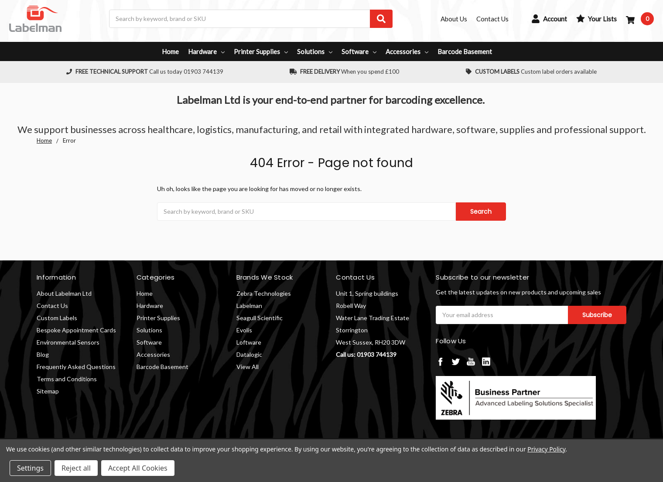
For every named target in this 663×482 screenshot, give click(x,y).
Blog (43, 354)
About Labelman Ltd (64, 293)
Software (359, 51)
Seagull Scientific (259, 317)
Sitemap (48, 391)
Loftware (248, 342)
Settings (30, 468)
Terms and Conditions (67, 379)
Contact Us (52, 305)
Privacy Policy (546, 449)
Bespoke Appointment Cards (76, 330)
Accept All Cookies (137, 468)
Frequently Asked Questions (76, 366)
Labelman (249, 305)
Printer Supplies (261, 51)
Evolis (244, 330)
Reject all (76, 468)
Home (170, 51)
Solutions (314, 51)
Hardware (206, 51)
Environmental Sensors (68, 342)
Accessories (407, 51)
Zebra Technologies (263, 293)
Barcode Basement (464, 51)
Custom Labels (57, 317)
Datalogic (249, 354)
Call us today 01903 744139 (144, 71)
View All (247, 366)
